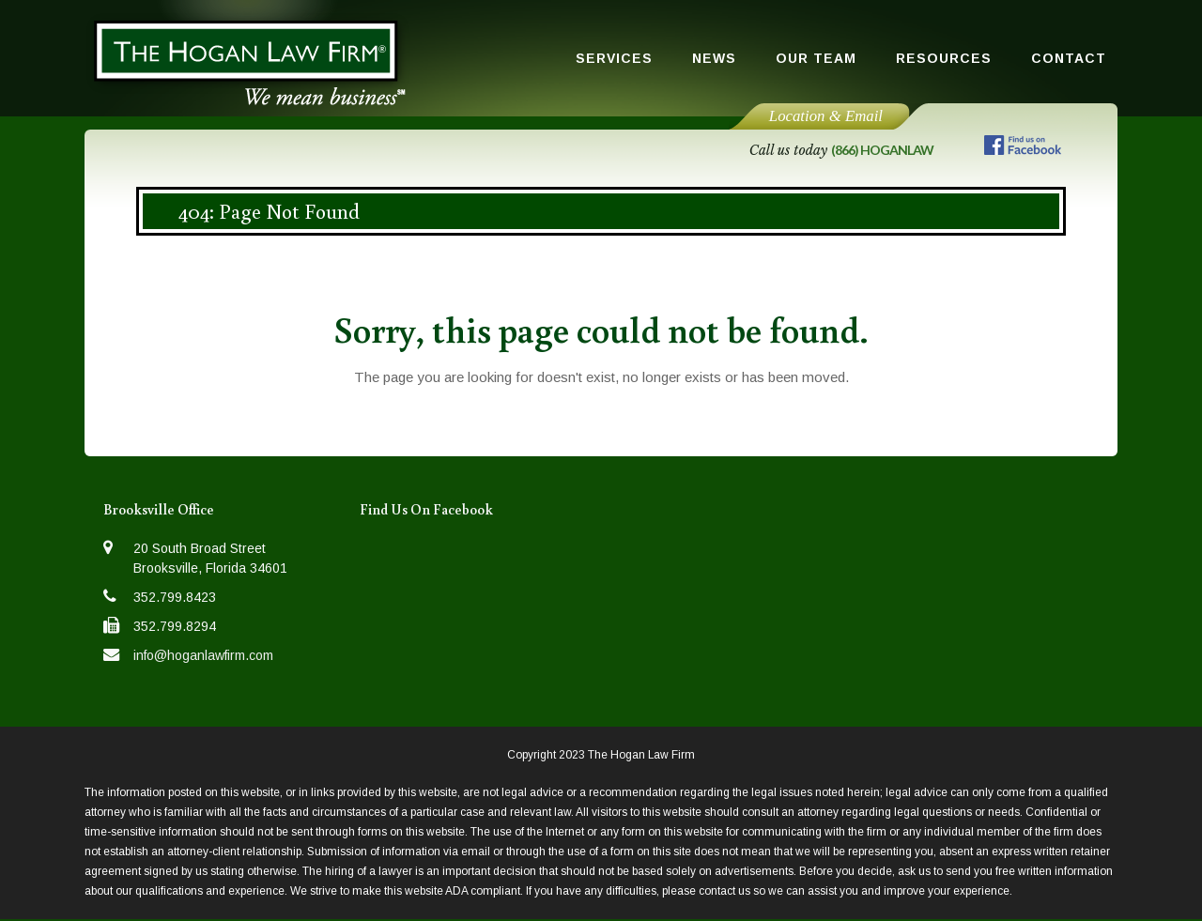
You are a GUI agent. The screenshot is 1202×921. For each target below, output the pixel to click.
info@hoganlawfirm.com (203, 655)
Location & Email (826, 116)
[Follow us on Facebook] (1022, 148)
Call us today (841, 150)
